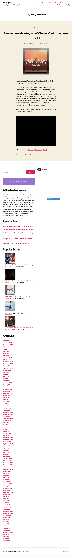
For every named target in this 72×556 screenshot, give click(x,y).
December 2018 (8, 463)
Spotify (47, 150)
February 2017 (7, 507)
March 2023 (6, 356)
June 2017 (6, 499)
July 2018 (6, 474)
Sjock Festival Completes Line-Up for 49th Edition (18, 230)
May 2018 (6, 478)
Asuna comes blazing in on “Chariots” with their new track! (36, 35)
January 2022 (7, 385)
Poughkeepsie (40, 155)
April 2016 (6, 526)
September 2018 (8, 469)
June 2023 (6, 349)
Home (54, 5)
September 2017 (8, 493)
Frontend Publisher (58, 3)
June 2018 (6, 476)
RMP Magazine (8, 3)
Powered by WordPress (25, 552)
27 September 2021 (43, 44)
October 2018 (7, 467)
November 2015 (8, 533)
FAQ (50, 3)
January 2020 (7, 436)
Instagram (39, 150)
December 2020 (8, 412)
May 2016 (6, 524)
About (36, 3)
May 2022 (6, 377)
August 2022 (7, 370)
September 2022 (8, 368)
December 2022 (8, 362)
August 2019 (7, 446)
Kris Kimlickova (9, 267)
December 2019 (8, 438)
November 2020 (8, 415)
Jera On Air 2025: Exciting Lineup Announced (16, 244)
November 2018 (8, 465)
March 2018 (6, 482)
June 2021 (6, 400)
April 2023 (6, 354)
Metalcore (27, 155)
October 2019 (7, 442)
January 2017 (7, 509)
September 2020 (8, 419)
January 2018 (7, 486)
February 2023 (7, 358)
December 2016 (8, 511)
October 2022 (7, 366)
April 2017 (6, 503)
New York (33, 155)
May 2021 (6, 402)
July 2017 (6, 497)
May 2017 (6, 501)
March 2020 (6, 431)
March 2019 (6, 457)
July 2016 (6, 520)
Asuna (19, 155)
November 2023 (8, 345)
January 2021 (7, 410)
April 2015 (6, 539)
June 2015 (6, 537)
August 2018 (7, 471)
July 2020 (6, 423)
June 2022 (6, 375)
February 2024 (7, 343)
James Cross (8, 314)
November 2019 (8, 440)
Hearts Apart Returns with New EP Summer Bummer (18, 227)
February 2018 (7, 484)
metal (22, 155)
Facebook (31, 150)
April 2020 (6, 429)
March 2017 (6, 505)
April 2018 (6, 480)
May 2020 (6, 427)
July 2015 (6, 535)
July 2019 (6, 448)
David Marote (13, 330)
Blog (47, 3)
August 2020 (7, 421)
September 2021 (8, 394)
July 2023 (6, 347)
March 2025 (6, 341)
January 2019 (7, 461)
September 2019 (8, 444)
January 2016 (7, 530)
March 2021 (6, 406)
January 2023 (7, 360)
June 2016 (6, 522)
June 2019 (6, 450)
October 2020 (7, 417)
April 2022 (6, 379)
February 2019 (7, 459)
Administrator (9, 283)
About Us (42, 3)
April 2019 (6, 455)
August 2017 (6, 495)
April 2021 (6, 404)
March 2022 (6, 381)
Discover (36, 27)
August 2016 (7, 518)
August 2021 (6, 396)
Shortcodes (60, 5)
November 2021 (8, 389)
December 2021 (8, 387)
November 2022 (8, 364)
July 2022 (6, 372)
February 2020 (7, 434)
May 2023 (6, 351)
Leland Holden (30, 44)
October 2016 (7, 516)
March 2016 (6, 528)
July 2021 (6, 398)
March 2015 (6, 541)
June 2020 (6, 425)
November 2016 (8, 514)
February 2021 (7, 408)
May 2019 (6, 453)
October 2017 (7, 490)
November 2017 (8, 488)
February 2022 (7, 383)
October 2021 (7, 391)
